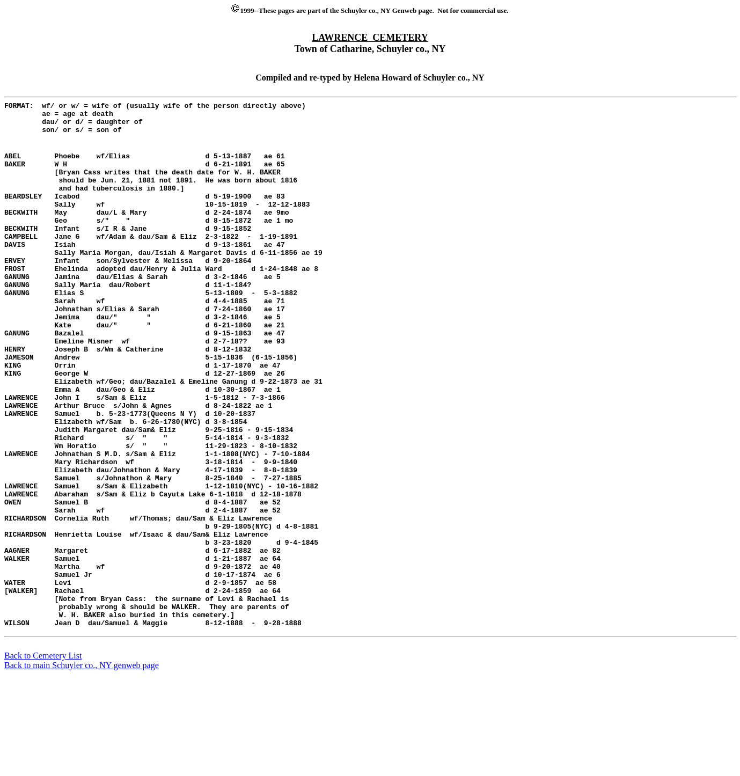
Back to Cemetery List (43, 757)
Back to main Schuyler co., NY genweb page (81, 766)
